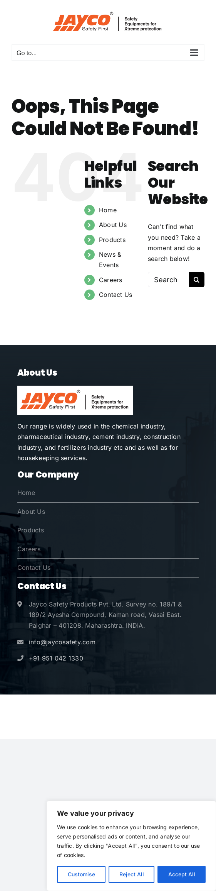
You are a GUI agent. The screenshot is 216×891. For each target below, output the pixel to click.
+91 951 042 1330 (56, 658)
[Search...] (168, 279)
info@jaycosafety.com (62, 642)
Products (112, 240)
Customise (81, 874)
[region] (131, 846)
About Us (113, 225)
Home (108, 210)
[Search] (196, 279)
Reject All (131, 874)
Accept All (181, 874)
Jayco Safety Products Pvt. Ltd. (103, 706)
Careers (110, 280)
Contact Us (115, 294)
